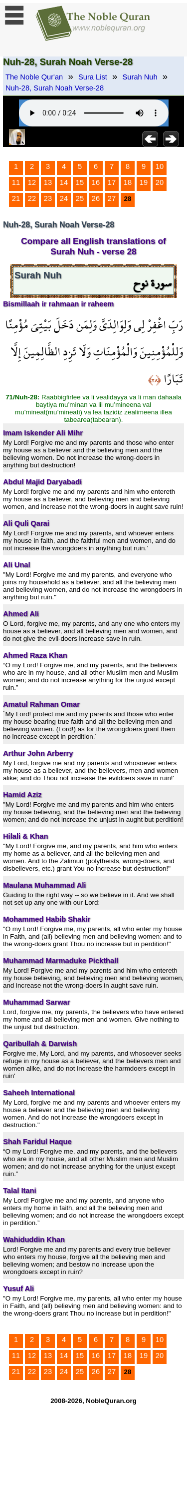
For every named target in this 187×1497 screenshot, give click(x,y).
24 (64, 198)
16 (96, 182)
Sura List (92, 77)
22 (32, 198)
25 (80, 198)
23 (48, 198)
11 (16, 182)
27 (112, 198)
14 (64, 182)
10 (160, 166)
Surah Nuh (140, 77)
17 (112, 182)
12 (32, 182)
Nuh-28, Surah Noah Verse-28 (54, 88)
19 (144, 182)
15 (80, 182)
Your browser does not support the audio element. (94, 112)
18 (128, 182)
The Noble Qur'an (34, 77)
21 (16, 198)
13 (48, 182)
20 (160, 182)
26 (96, 198)
